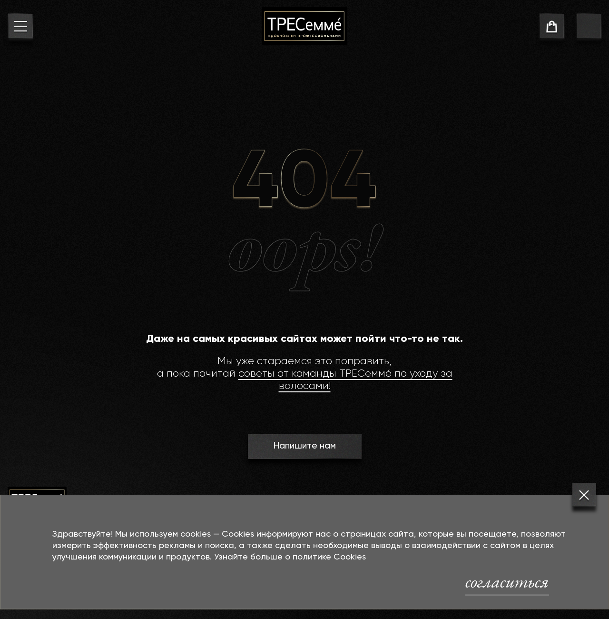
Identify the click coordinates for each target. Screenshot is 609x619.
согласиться (507, 581)
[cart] (551, 27)
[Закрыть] (584, 495)
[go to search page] (588, 27)
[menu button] (20, 27)
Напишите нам (304, 445)
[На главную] (304, 26)
